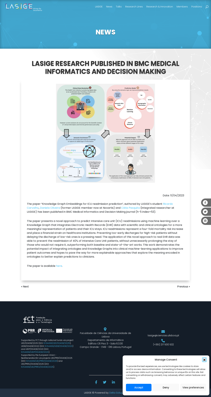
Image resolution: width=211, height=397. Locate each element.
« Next (25, 286)
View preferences (193, 387)
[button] (204, 359)
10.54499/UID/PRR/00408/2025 (41, 361)
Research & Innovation (159, 6)
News (109, 6)
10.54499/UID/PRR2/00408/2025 (37, 366)
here (59, 266)
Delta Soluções (118, 392)
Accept (138, 387)
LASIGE (99, 6)
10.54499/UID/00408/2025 (57, 343)
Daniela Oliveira (50, 208)
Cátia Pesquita (130, 208)
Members (182, 6)
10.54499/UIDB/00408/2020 (59, 346)
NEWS (105, 32)
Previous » (183, 286)
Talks (119, 6)
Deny (166, 387)
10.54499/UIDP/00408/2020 (35, 352)
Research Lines (134, 6)
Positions (196, 6)
